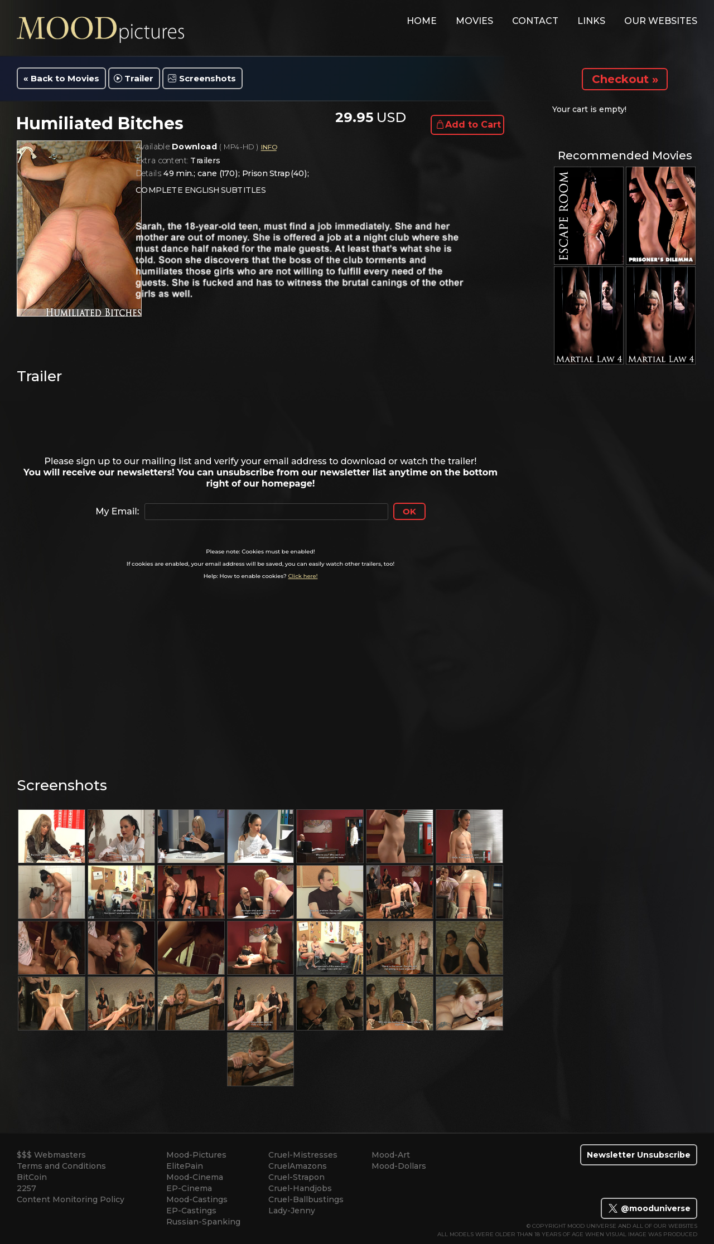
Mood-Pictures (196, 1155)
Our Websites (660, 21)
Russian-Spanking (203, 1222)
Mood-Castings (197, 1199)
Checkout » (625, 79)
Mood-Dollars (399, 1166)
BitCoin (32, 1177)
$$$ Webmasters (51, 1155)
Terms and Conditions (61, 1166)
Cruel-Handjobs (300, 1188)
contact (535, 21)
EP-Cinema (189, 1188)
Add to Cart (473, 124)
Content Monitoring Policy (70, 1199)
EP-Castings (191, 1211)
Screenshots (207, 78)
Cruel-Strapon (296, 1177)
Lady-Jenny (291, 1211)
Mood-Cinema (194, 1177)
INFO (268, 147)
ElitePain (184, 1166)
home (422, 21)
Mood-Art (391, 1155)
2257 (26, 1188)
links (591, 21)
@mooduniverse (649, 1208)
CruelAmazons (297, 1166)
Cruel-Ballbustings (306, 1199)
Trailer (138, 78)
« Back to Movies (61, 78)
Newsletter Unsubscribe (639, 1155)
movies (474, 21)
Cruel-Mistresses (302, 1155)
